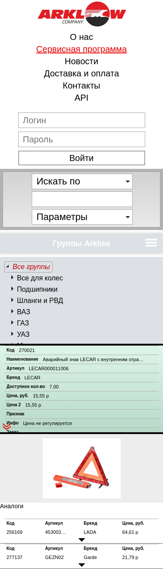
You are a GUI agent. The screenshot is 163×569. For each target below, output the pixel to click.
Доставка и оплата (81, 73)
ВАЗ (23, 312)
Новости (81, 61)
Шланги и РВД (40, 300)
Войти (82, 158)
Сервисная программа (81, 49)
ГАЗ (23, 323)
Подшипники (37, 289)
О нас (81, 37)
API (81, 97)
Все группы (31, 266)
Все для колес (40, 278)
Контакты (81, 85)
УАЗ (23, 334)
